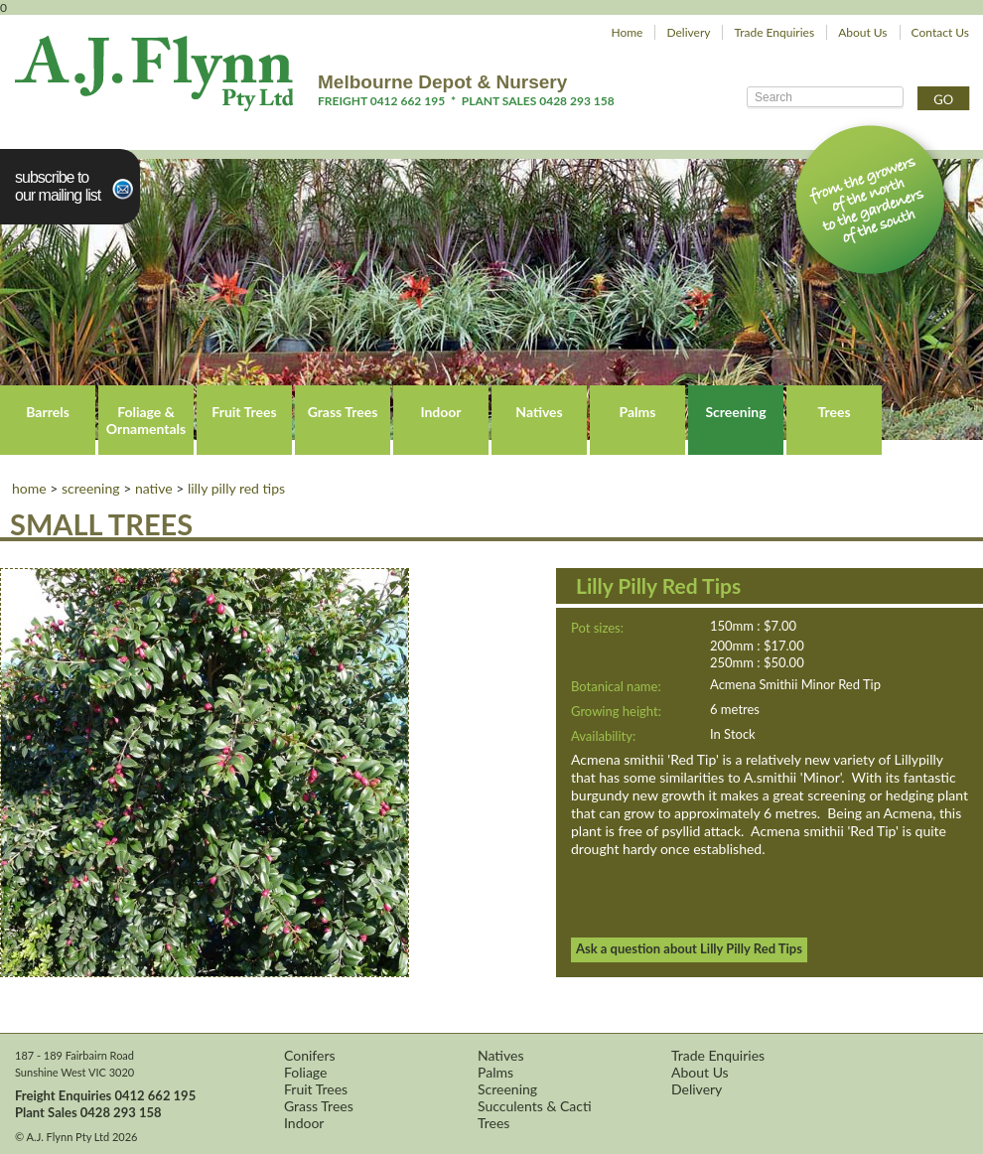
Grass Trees (343, 411)
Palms (638, 411)
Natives (538, 411)
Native (154, 488)
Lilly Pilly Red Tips (236, 488)
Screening (735, 411)
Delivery (688, 32)
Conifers (310, 1055)
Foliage (305, 1072)
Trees (833, 411)
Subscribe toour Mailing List (57, 186)
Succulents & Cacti (535, 1105)
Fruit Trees (243, 411)
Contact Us (940, 32)
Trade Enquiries (774, 32)
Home (626, 32)
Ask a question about (689, 948)
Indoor (440, 411)
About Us (862, 32)
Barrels (48, 411)
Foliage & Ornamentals (146, 420)
